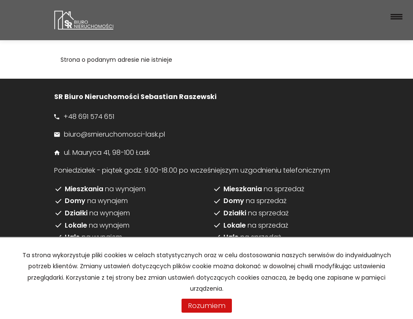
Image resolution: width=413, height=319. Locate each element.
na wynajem (105, 189)
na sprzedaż (263, 189)
